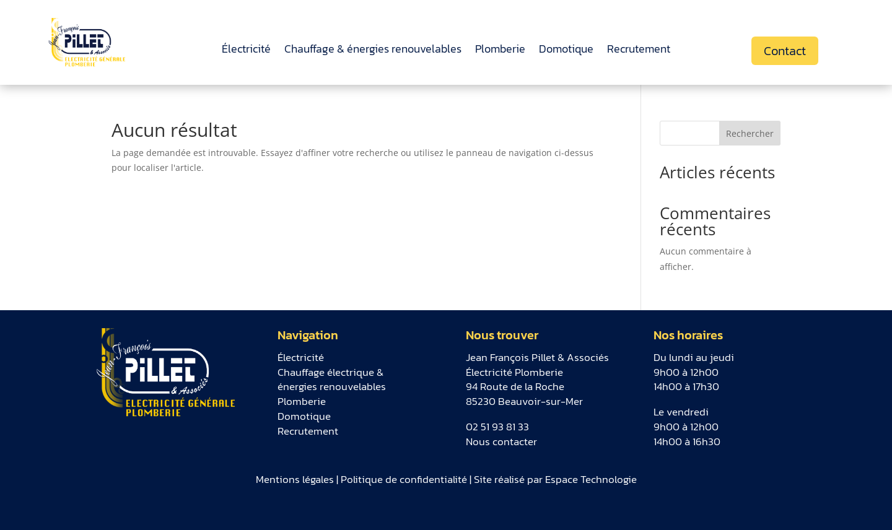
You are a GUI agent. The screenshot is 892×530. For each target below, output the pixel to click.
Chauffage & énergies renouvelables (372, 51)
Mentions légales (295, 479)
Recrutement (638, 51)
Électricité (246, 51)
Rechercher (750, 133)
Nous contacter (501, 441)
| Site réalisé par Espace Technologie (552, 479)
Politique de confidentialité (404, 479)
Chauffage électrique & (330, 372)
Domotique (566, 51)
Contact (785, 50)
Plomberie (500, 51)
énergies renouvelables (332, 386)
